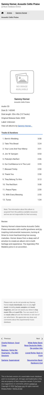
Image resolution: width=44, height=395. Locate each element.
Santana (4, 360)
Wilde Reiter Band (35, 343)
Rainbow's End (37, 363)
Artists (9, 13)
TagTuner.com (20, 386)
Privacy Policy (6, 389)
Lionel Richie (30, 353)
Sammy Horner (21, 13)
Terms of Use (17, 389)
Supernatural (14, 360)
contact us (33, 384)
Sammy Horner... (25, 126)
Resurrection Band (34, 360)
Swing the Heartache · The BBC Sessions (9, 353)
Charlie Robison (7, 343)
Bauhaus (4, 350)
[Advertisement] (22, 45)
